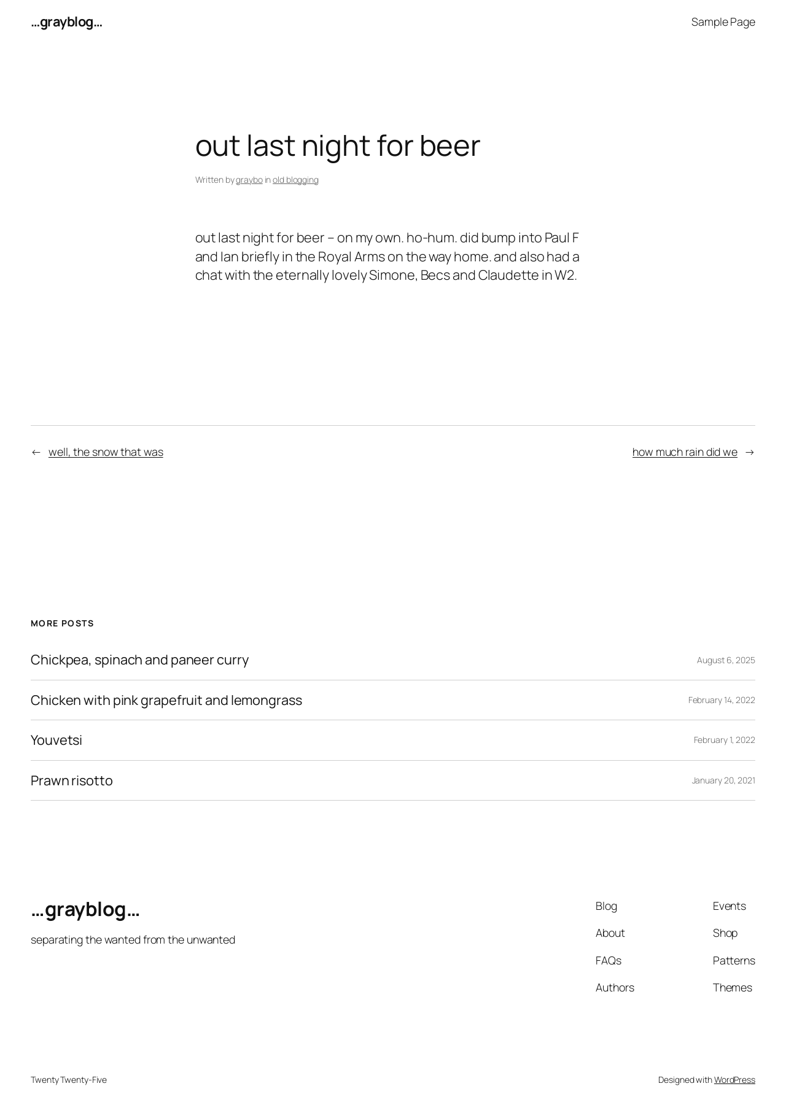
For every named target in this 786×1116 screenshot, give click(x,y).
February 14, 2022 (721, 700)
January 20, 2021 (723, 780)
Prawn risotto (72, 780)
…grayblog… (66, 21)
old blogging (296, 179)
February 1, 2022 (724, 739)
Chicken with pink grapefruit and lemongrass (166, 700)
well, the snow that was (106, 451)
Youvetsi (56, 740)
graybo (249, 179)
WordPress (734, 1079)
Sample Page (723, 21)
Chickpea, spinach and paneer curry (140, 659)
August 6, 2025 (726, 660)
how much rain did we (684, 451)
